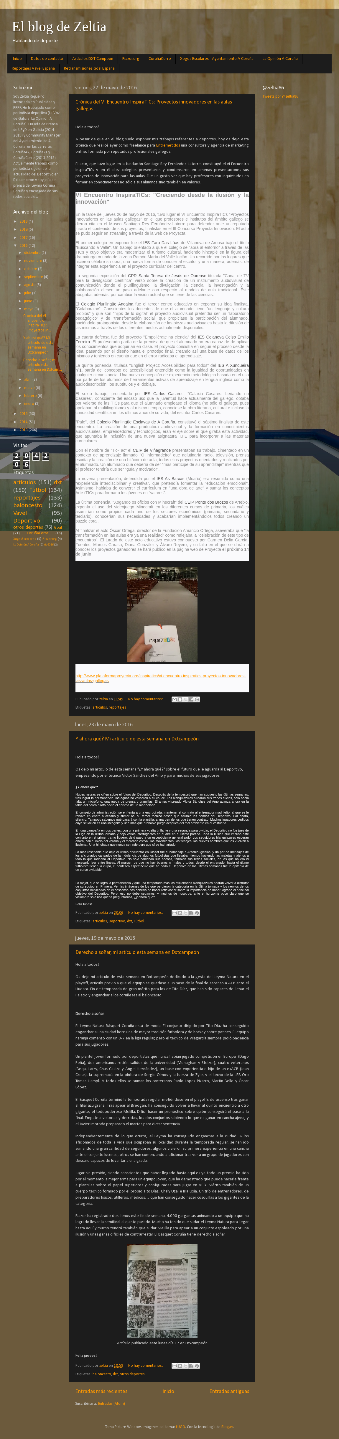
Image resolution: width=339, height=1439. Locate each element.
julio (28, 293)
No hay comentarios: (146, 699)
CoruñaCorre (160, 59)
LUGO (180, 1427)
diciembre (33, 253)
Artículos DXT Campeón (92, 59)
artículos (100, 707)
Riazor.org (130, 59)
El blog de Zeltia (59, 26)
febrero (31, 396)
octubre (31, 269)
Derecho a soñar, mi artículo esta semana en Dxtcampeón (137, 952)
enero (29, 404)
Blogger (227, 1427)
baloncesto (102, 1374)
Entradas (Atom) (111, 1404)
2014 (24, 422)
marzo (30, 388)
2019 (24, 222)
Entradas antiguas (229, 1391)
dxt (129, 921)
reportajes (117, 707)
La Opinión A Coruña (280, 59)
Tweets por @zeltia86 (280, 96)
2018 (24, 229)
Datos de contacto (47, 59)
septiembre (34, 277)
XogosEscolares (24, 539)
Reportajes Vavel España (33, 68)
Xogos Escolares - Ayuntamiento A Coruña (217, 59)
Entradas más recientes (101, 1391)
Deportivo (117, 921)
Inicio (17, 59)
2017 (24, 238)
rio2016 (48, 544)
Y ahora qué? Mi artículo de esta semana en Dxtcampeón (137, 739)
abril (28, 380)
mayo (29, 309)
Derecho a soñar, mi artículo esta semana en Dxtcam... (42, 365)
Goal (58, 528)
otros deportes (132, 1374)
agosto (30, 285)
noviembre (33, 261)
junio (28, 301)
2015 (24, 414)
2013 (24, 430)
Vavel (20, 513)
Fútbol (139, 921)
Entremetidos (168, 145)
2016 (24, 246)
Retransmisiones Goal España (89, 68)
